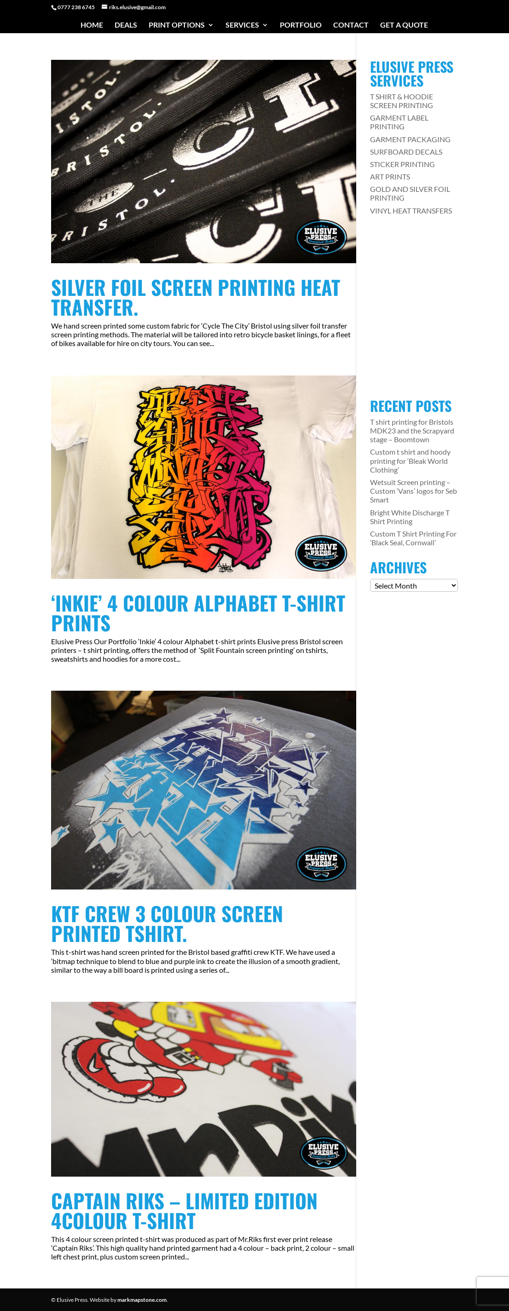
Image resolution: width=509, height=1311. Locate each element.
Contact (351, 25)
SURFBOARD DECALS (406, 151)
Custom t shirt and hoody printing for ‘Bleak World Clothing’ (410, 460)
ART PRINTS (390, 176)
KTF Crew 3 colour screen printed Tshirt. (167, 923)
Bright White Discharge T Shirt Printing (410, 517)
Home (92, 25)
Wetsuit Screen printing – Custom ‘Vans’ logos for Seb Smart (413, 491)
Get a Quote (404, 25)
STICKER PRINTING (402, 164)
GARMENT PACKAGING (410, 139)
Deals (126, 25)
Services (242, 25)
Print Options (177, 25)
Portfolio (301, 25)
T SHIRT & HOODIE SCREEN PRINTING (401, 101)
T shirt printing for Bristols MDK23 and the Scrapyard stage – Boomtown (412, 430)
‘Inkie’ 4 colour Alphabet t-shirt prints (198, 612)
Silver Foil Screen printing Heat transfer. (195, 296)
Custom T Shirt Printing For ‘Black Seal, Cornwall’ (413, 538)
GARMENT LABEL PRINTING (399, 122)
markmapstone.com (142, 1299)
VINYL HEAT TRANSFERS (411, 210)
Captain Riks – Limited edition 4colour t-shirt (184, 1210)
